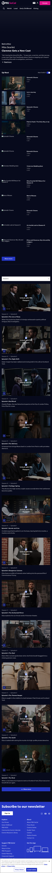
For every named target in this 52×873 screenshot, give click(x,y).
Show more (8, 259)
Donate (44, 3)
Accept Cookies (31, 869)
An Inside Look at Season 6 (36, 225)
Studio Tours (31, 830)
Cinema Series (31, 827)
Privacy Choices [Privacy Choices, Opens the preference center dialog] (19, 869)
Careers (29, 833)
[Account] (37, 3)
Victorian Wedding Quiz (35, 166)
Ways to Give (6, 848)
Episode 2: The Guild (8, 738)
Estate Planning (7, 853)
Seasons (6, 278)
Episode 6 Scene (32, 151)
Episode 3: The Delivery (9, 443)
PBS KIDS (5, 827)
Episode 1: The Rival (8, 778)
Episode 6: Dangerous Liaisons (12, 570)
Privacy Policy (11, 866)
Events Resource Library (10, 833)
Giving (35, 8)
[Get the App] (38, 849)
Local (16, 8)
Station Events (32, 835)
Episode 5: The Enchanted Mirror (13, 613)
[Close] (49, 861)
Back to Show (6, 44)
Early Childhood (25, 8)
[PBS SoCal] (9, 3)
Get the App (31, 843)
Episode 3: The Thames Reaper (12, 695)
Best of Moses (31, 196)
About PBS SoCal (32, 822)
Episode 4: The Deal (8, 653)
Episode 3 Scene (32, 77)
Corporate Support (8, 856)
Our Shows (5, 822)
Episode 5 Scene (32, 136)
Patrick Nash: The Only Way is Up (38, 122)
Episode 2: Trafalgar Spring (11, 486)
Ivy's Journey (31, 92)
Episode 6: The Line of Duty (11, 317)
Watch (9, 8)
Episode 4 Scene (32, 107)
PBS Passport (6, 851)
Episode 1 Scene (32, 210)
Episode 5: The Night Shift (10, 359)
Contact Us (30, 838)
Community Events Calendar (11, 830)
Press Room (31, 825)
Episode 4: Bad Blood (9, 401)
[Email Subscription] (34, 3)
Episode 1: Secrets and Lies (10, 528)
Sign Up (7, 813)
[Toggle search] (4, 8)
